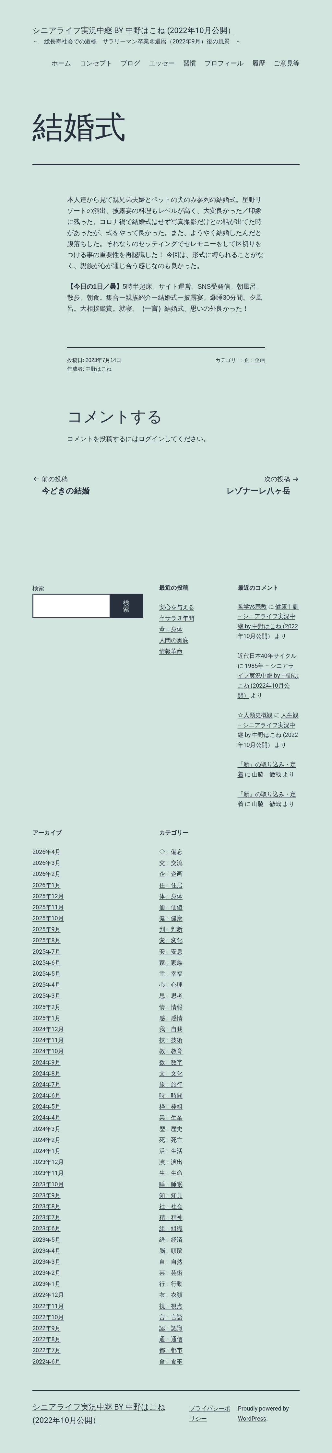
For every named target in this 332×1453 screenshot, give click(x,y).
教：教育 (171, 1051)
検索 (38, 588)
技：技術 (171, 1040)
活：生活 (171, 1150)
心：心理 (171, 984)
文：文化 (171, 1073)
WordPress (252, 1418)
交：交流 (171, 862)
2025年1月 (46, 1018)
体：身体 (171, 896)
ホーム (61, 63)
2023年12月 (48, 1161)
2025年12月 (48, 896)
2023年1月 (46, 1283)
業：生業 (171, 1117)
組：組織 (171, 1228)
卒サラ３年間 (176, 618)
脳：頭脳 (171, 1250)
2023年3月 (46, 1261)
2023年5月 (46, 1239)
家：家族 (171, 962)
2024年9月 (46, 1062)
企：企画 (254, 360)
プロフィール (224, 63)
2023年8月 (46, 1206)
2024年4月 (46, 1117)
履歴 (258, 63)
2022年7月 (46, 1350)
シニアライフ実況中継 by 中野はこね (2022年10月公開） (133, 30)
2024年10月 (48, 1051)
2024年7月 (46, 1084)
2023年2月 (46, 1272)
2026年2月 (46, 873)
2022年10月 (48, 1317)
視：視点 (171, 1306)
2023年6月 (46, 1228)
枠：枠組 (171, 1106)
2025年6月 (46, 962)
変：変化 (171, 940)
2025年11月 (48, 907)
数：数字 (171, 1062)
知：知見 (171, 1195)
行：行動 (171, 1283)
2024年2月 (46, 1139)
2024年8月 (46, 1073)
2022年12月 (48, 1294)
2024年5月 (46, 1106)
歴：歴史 (171, 1128)
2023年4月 (46, 1250)
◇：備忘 (171, 851)
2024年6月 (46, 1095)
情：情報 (171, 1007)
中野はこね (99, 369)
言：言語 (171, 1317)
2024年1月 (46, 1150)
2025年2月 (46, 1007)
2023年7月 (46, 1217)
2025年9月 (46, 929)
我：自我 (171, 1029)
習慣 (189, 63)
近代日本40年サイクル (267, 655)
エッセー (162, 63)
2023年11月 (48, 1172)
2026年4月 (46, 851)
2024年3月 (46, 1128)
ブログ (130, 63)
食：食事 (171, 1361)
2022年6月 (46, 1361)
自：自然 (171, 1261)
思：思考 (171, 995)
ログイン (151, 438)
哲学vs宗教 (252, 606)
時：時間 (171, 1095)
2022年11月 (48, 1306)
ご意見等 (287, 63)
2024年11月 (48, 1040)
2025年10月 (48, 918)
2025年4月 (46, 984)
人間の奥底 (173, 640)
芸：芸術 (171, 1272)
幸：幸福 (171, 973)
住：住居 (171, 885)
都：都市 (171, 1350)
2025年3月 (46, 995)
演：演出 (171, 1161)
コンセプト (96, 63)
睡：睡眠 (171, 1184)
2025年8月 (46, 940)
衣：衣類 (171, 1294)
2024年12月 (48, 1029)
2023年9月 (46, 1195)
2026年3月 (46, 862)
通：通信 (171, 1339)
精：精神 (171, 1217)
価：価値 (171, 907)
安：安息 (171, 951)
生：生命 (171, 1172)
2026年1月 (46, 885)
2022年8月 (46, 1339)
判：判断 (171, 929)
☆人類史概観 (255, 715)
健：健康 (171, 918)
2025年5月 (46, 973)
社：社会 (171, 1206)
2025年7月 (46, 951)
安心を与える (176, 607)
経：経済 (171, 1239)
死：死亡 (171, 1139)
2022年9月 (46, 1328)
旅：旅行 (171, 1084)
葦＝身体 (171, 629)
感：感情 (171, 1018)
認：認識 (171, 1328)
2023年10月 (48, 1184)
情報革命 (171, 651)
